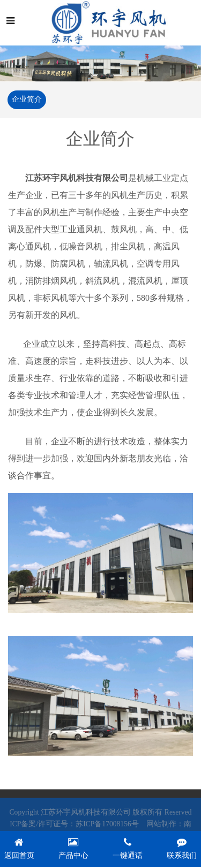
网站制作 (161, 826)
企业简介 (26, 99)
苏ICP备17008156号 (107, 826)
